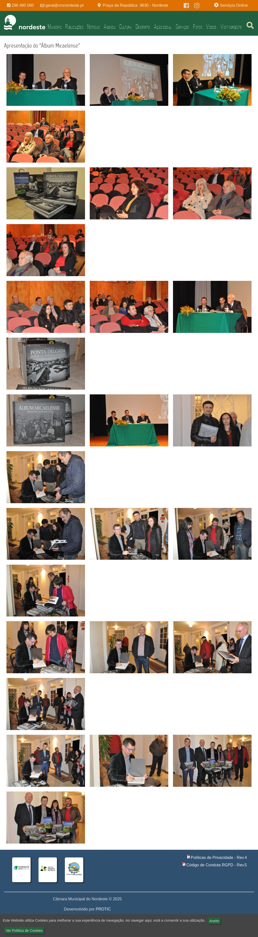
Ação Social (163, 26)
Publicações (74, 26)
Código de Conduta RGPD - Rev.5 (216, 865)
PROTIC (103, 909)
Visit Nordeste (231, 26)
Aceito (214, 921)
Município (54, 26)
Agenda (109, 26)
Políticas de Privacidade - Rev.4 (219, 857)
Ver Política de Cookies (24, 931)
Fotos (197, 26)
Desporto (143, 26)
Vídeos (211, 26)
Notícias (93, 26)
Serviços (182, 26)
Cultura (125, 26)
